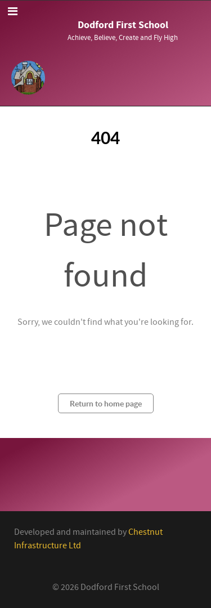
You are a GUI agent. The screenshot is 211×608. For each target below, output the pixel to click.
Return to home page (106, 403)
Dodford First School (123, 25)
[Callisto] (28, 76)
